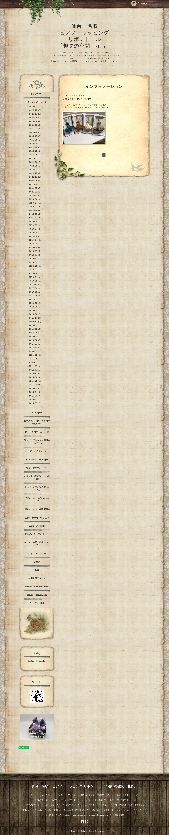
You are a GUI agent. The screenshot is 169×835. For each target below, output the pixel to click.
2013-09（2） (35, 377)
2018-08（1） (35, 266)
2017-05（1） (35, 292)
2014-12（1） (35, 348)
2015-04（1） (35, 337)
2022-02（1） (35, 166)
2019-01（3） (35, 251)
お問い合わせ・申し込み (37, 518)
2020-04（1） (35, 203)
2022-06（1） (35, 162)
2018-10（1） (35, 259)
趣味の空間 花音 (77, 831)
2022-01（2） (35, 170)
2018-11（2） (35, 255)
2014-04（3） (35, 359)
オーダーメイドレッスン (37, 452)
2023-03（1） (35, 144)
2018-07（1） (35, 270)
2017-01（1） (35, 300)
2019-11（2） (35, 214)
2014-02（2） (35, 363)
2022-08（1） (35, 155)
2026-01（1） (35, 107)
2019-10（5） (35, 218)
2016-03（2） (35, 311)
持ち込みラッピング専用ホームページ (37, 422)
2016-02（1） (35, 314)
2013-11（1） (35, 370)
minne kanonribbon (37, 587)
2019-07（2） (35, 229)
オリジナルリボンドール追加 (77, 99)
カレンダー (37, 413)
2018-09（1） (35, 262)
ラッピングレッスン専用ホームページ (37, 442)
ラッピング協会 (37, 604)
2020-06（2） (35, 199)
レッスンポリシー (37, 554)
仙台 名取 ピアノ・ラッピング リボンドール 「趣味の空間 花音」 (84, 786)
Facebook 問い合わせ (37, 534)
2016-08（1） (35, 303)
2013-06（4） (35, 385)
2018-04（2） (35, 277)
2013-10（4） (35, 374)
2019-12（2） (35, 211)
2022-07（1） (35, 159)
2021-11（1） (35, 177)
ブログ (37, 562)
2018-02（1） (35, 281)
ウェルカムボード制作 (37, 460)
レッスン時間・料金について (37, 544)
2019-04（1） (35, 240)
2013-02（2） (35, 400)
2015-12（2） (35, 318)
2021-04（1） (35, 185)
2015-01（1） (35, 344)
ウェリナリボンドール (37, 468)
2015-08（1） (35, 326)
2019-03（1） (35, 244)
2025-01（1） (35, 125)
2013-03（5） (35, 396)
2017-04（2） (35, 296)
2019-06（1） (35, 233)
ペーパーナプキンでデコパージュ (37, 488)
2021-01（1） (35, 192)
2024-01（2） (35, 129)
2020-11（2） (35, 196)
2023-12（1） (35, 133)
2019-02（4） (35, 248)
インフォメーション (37, 102)
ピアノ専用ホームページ (37, 432)
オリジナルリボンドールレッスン (37, 477)
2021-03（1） (35, 188)
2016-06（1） (35, 307)
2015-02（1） (35, 340)
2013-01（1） (35, 403)
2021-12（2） (35, 173)
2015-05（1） (35, 333)
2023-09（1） (35, 140)
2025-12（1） (35, 110)
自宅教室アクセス (37, 579)
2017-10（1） (35, 285)
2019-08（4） (35, 225)
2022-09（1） (35, 151)
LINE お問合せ (37, 526)
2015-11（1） (35, 322)
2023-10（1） (35, 136)
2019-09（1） (35, 222)
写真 (37, 570)
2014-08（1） (35, 355)
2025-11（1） (35, 114)
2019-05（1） (35, 237)
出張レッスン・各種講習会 (37, 510)
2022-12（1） (35, 148)
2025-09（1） (35, 118)
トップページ (37, 94)
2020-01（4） (35, 207)
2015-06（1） (35, 329)
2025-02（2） (35, 122)
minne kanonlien (37, 595)
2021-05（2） (35, 181)
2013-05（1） (35, 389)
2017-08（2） (35, 288)
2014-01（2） (35, 366)
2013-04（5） (35, 392)
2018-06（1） (35, 274)
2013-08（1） (35, 381)
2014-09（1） (35, 352)
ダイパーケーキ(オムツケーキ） (37, 500)
